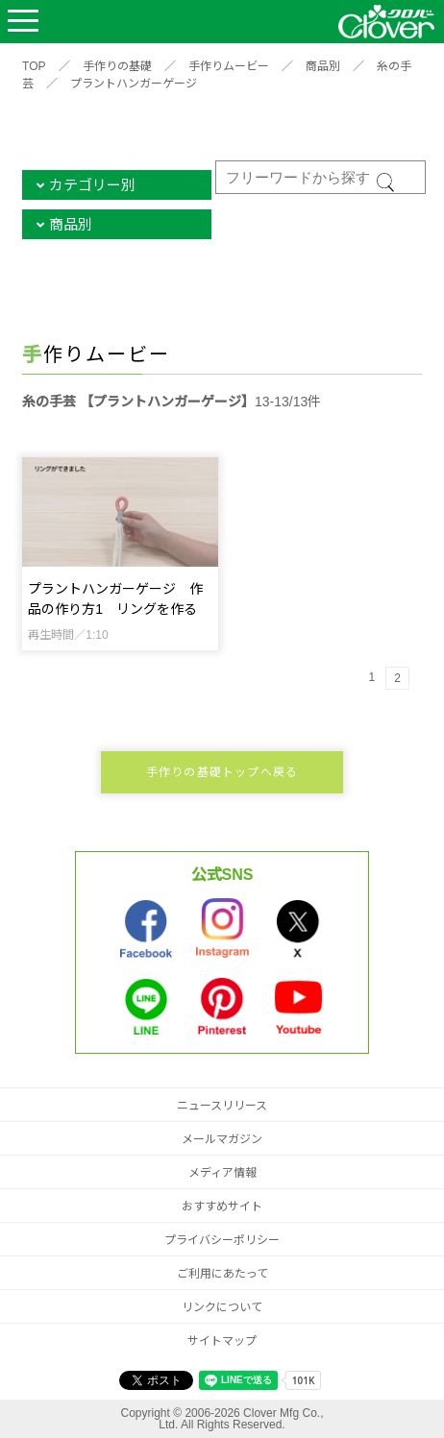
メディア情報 (222, 1173)
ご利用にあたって (222, 1273)
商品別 (323, 66)
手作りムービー (228, 66)
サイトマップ (222, 1341)
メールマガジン (222, 1139)
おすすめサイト (222, 1206)
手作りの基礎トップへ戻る (222, 772)
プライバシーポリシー (222, 1240)
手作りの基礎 (117, 66)
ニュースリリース (222, 1105)
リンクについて (222, 1307)
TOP (33, 66)
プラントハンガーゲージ (133, 83)
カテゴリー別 (92, 185)
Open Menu (23, 21)
